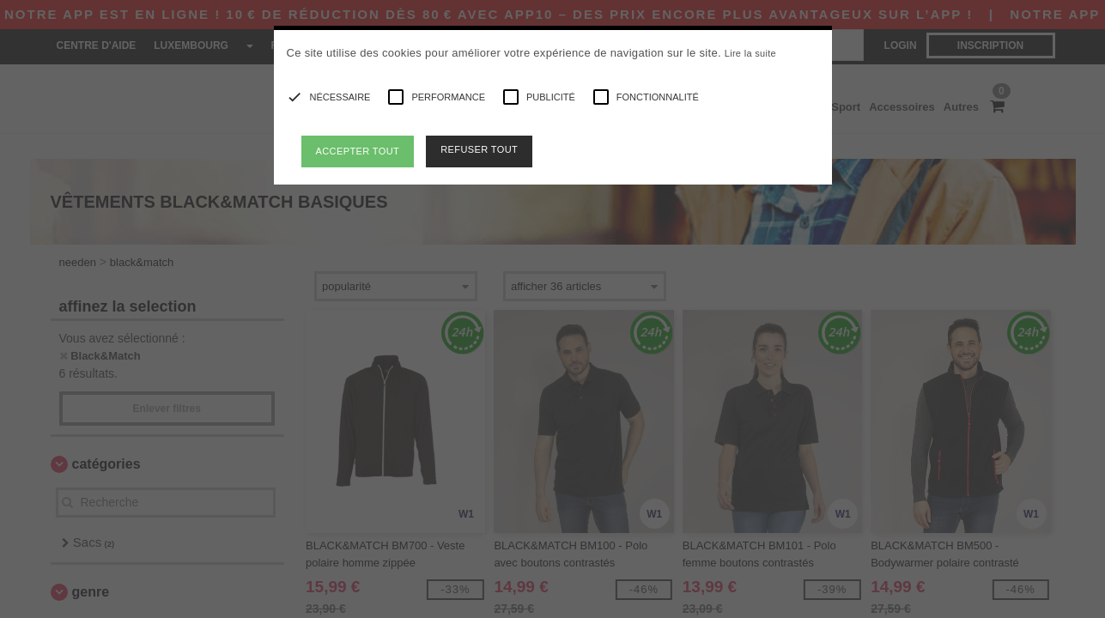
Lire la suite (750, 53)
